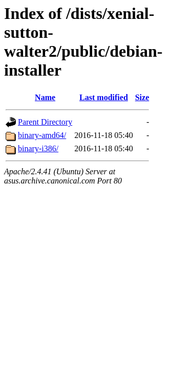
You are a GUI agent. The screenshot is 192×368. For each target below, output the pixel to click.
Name (45, 97)
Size (142, 97)
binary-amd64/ (42, 135)
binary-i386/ (38, 148)
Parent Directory (45, 122)
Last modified (103, 97)
